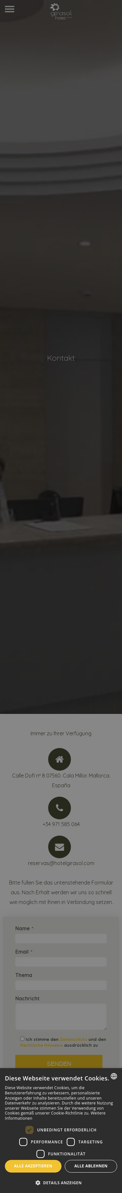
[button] (61, 1182)
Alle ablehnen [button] (91, 1166)
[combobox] (114, 1076)
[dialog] (61, 1130)
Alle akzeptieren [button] (33, 1166)
